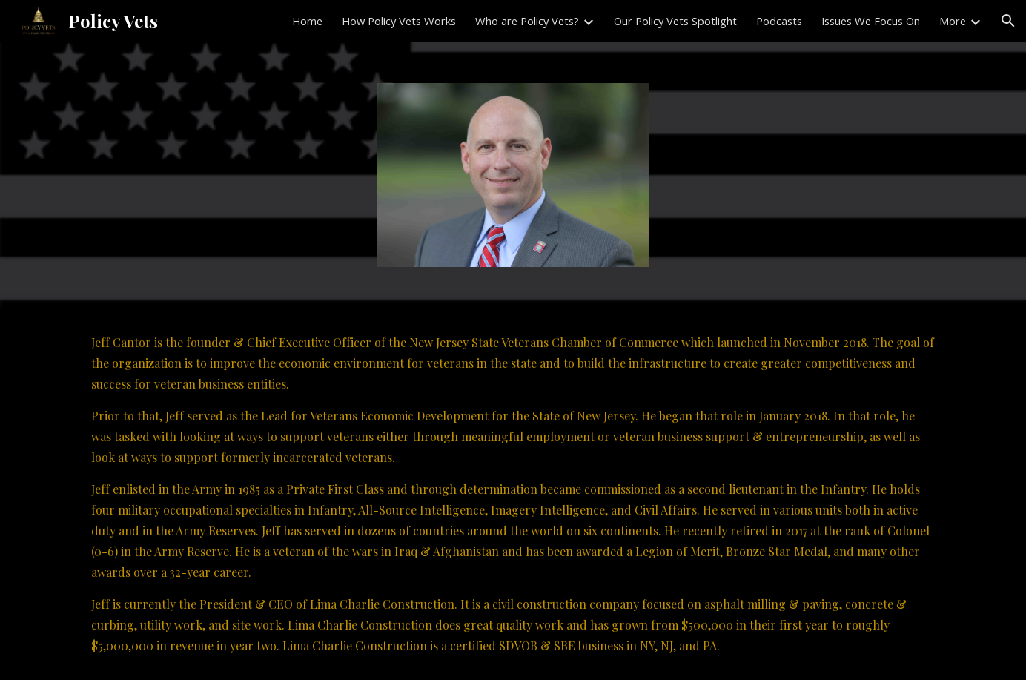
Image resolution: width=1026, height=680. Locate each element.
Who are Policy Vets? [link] (527, 20)
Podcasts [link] (779, 20)
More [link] (952, 20)
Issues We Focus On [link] (870, 20)
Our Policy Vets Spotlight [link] (675, 20)
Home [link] (307, 20)
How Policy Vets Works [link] (399, 20)
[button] (1008, 21)
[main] (513, 494)
